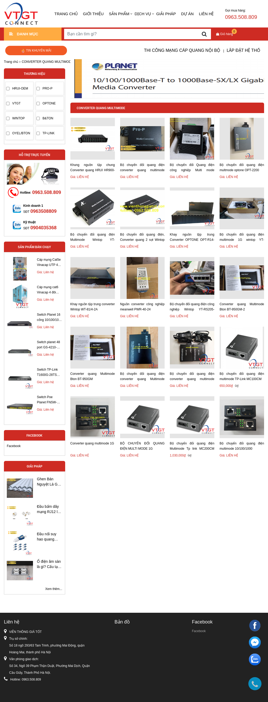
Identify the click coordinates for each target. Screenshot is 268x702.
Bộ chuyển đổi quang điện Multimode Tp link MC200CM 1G (192, 446)
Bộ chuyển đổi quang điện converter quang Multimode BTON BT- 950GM (142, 377)
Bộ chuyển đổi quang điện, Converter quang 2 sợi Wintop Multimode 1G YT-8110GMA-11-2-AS (142, 237)
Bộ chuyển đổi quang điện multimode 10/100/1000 (242, 446)
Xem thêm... (53, 589)
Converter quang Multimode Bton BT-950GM (92, 376)
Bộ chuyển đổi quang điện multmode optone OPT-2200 (242, 167)
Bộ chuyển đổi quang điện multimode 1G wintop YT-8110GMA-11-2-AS (242, 237)
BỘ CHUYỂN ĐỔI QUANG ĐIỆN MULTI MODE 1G (142, 446)
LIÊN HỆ (206, 14)
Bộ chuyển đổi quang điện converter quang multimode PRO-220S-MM (142, 168)
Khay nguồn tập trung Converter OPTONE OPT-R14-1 (192, 237)
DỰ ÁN (187, 14)
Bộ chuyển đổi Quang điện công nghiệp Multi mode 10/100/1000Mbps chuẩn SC (192, 168)
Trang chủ (66, 14)
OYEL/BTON (21, 133)
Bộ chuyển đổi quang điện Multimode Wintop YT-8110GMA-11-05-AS (92, 237)
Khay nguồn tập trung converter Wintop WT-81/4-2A (92, 306)
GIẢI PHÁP (166, 14)
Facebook (14, 446)
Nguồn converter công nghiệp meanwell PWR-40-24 (142, 306)
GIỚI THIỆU (93, 14)
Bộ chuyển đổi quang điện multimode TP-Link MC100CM (242, 376)
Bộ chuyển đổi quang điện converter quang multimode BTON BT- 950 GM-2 (192, 377)
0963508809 (43, 211)
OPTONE (48, 103)
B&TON (47, 118)
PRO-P (47, 88)
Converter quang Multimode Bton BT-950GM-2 (242, 306)
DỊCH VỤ (143, 14)
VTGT (16, 103)
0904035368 (43, 227)
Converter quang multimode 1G (92, 443)
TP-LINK (48, 133)
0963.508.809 (46, 192)
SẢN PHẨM (119, 14)
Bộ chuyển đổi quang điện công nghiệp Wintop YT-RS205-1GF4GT (192, 307)
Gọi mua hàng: (241, 14)
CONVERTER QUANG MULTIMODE (47, 62)
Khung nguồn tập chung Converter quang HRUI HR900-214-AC (92, 168)
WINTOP (18, 118)
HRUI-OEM (20, 88)
